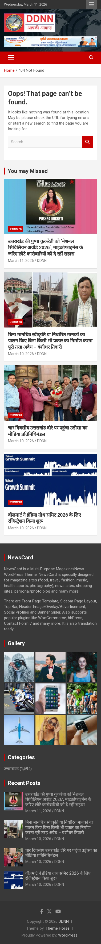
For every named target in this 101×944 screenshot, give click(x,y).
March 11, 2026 (21, 260)
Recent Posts (24, 783)
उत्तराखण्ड (16, 229)
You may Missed (28, 171)
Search (87, 142)
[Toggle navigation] (11, 58)
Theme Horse (58, 928)
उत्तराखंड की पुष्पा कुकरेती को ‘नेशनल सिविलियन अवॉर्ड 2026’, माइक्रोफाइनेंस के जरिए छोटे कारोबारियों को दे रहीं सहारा (45, 248)
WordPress (68, 935)
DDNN (42, 260)
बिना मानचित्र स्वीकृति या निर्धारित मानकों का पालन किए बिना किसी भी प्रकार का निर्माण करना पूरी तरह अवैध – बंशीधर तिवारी (50, 341)
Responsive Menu (91, 4)
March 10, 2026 (21, 354)
